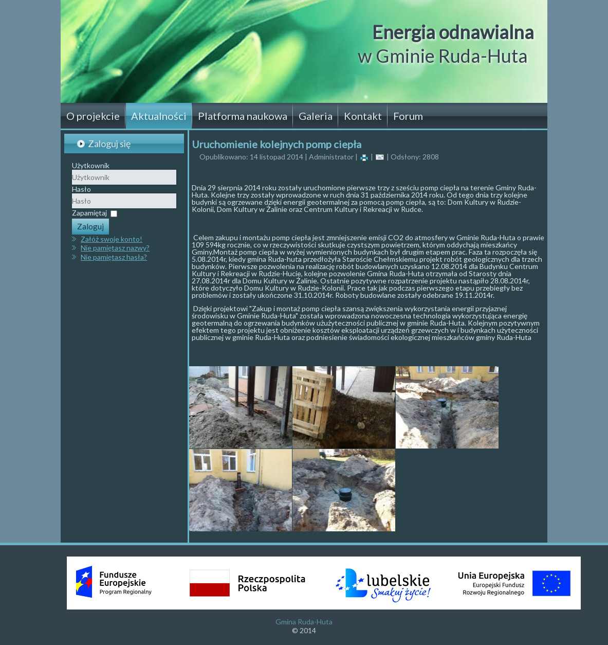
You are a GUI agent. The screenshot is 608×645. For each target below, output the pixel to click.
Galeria (316, 116)
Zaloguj (90, 226)
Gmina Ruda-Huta (304, 621)
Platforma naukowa (242, 116)
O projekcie (93, 116)
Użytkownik (90, 165)
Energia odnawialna (453, 32)
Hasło (81, 189)
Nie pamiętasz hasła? (114, 257)
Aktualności (159, 116)
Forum (408, 116)
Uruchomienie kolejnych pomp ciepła (276, 144)
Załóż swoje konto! (111, 239)
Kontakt (363, 116)
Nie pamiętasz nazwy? (115, 247)
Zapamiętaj (89, 212)
